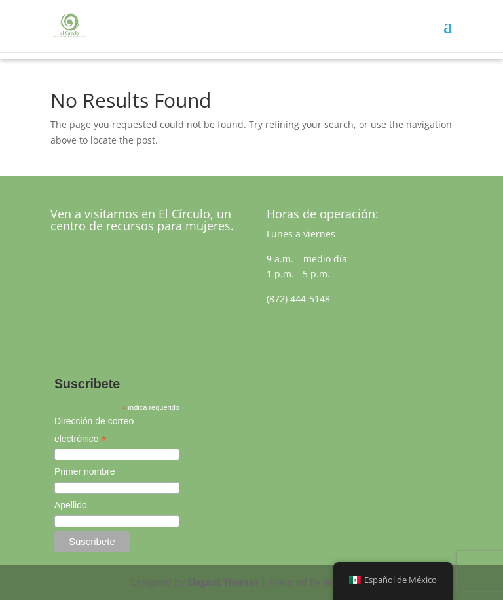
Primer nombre (84, 471)
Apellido (70, 505)
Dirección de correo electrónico (94, 431)
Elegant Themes (223, 582)
